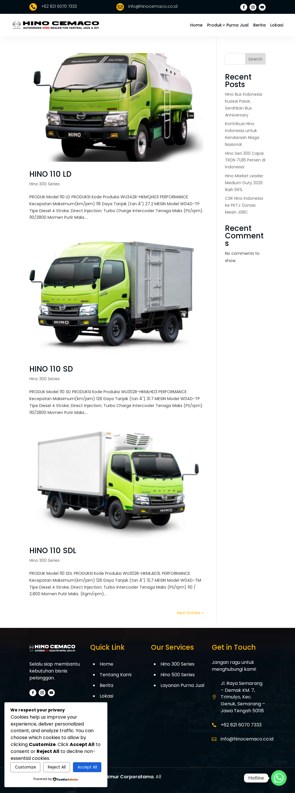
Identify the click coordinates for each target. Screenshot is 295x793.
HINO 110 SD (51, 369)
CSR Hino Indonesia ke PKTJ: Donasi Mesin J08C (244, 205)
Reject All (57, 767)
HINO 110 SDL (52, 550)
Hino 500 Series (177, 674)
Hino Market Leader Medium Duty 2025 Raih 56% (244, 183)
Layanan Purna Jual (182, 685)
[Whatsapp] (279, 778)
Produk (214, 25)
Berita (259, 25)
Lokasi (276, 25)
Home (196, 25)
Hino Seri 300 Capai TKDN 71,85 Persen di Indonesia (245, 160)
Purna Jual (237, 25)
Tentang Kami (115, 674)
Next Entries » (190, 613)
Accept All (87, 767)
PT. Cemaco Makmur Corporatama (112, 776)
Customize (25, 767)
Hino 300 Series (44, 184)
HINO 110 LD (50, 174)
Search (255, 59)
